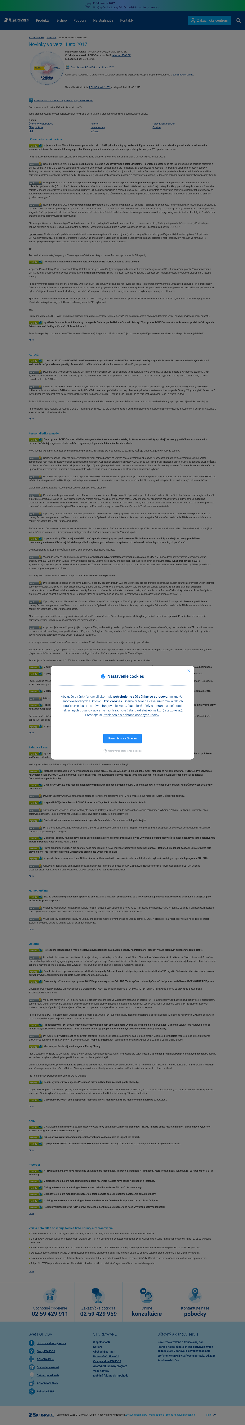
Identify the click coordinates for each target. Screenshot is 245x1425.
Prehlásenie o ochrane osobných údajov (131, 715)
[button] (123, 750)
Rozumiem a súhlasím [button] (122, 738)
